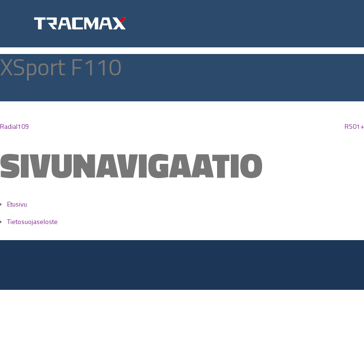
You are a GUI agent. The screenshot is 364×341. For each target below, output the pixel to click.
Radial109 (14, 126)
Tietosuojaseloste (32, 221)
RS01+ (354, 126)
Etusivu (17, 204)
